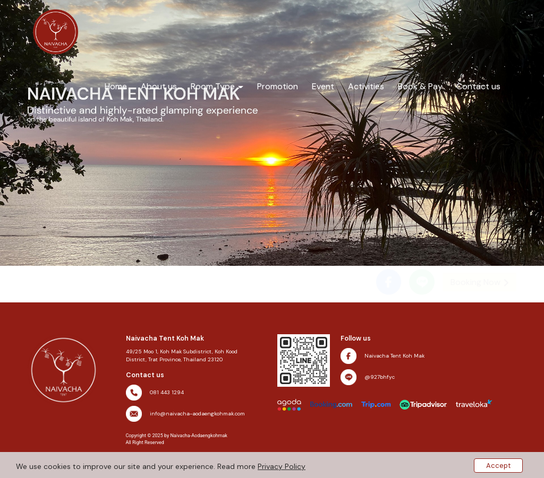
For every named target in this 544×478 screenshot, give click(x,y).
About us (159, 86)
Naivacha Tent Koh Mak (394, 355)
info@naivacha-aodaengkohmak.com (197, 413)
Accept (498, 465)
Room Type (217, 86)
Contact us (478, 86)
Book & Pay (420, 86)
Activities (366, 86)
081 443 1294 (167, 392)
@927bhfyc (379, 376)
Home (116, 86)
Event (323, 86)
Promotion (277, 86)
